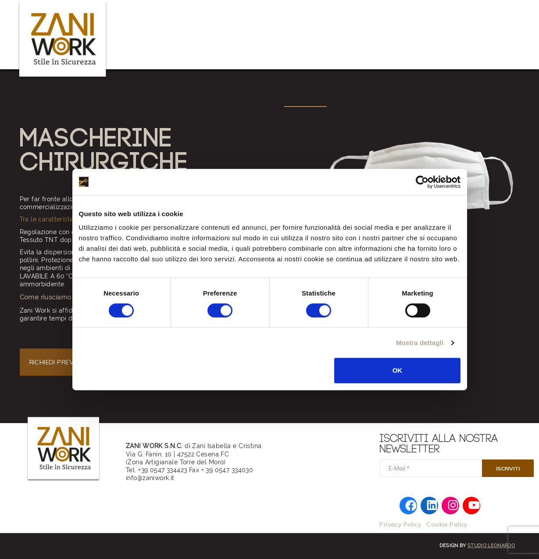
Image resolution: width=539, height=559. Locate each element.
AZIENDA (112, 101)
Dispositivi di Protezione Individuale (305, 101)
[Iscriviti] (508, 468)
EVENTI (142, 101)
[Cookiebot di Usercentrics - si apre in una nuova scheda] (422, 182)
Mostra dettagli (419, 342)
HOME (83, 101)
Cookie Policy (446, 524)
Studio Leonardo (491, 545)
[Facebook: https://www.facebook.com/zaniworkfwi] (411, 505)
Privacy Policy (400, 524)
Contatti (465, 101)
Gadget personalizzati (406, 101)
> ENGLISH (503, 101)
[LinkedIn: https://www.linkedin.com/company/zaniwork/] (432, 504)
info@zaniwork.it (150, 477)
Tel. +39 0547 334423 (156, 470)
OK (398, 370)
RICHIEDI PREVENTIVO (63, 362)
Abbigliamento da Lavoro (200, 101)
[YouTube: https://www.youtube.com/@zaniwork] (474, 504)
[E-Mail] (430, 468)
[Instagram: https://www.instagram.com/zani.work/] (453, 504)
